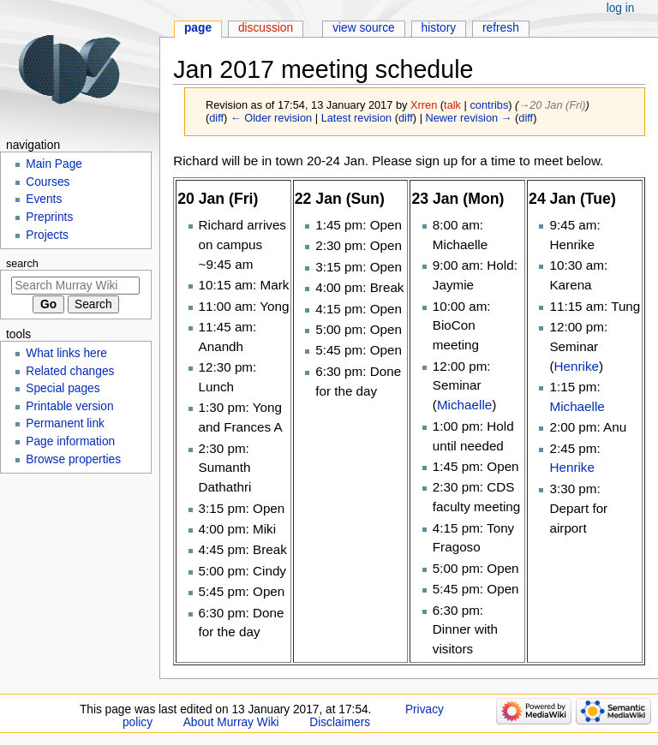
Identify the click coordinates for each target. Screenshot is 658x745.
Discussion (265, 27)
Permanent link (65, 423)
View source (363, 27)
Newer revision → (469, 117)
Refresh (500, 27)
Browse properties (73, 459)
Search (22, 264)
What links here (66, 353)
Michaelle (464, 404)
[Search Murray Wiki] (75, 286)
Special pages (62, 388)
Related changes (70, 371)
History (439, 27)
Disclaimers (339, 722)
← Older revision (271, 117)
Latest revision (356, 117)
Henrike (577, 366)
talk (452, 104)
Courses (47, 182)
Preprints (49, 217)
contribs (489, 104)
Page (198, 27)
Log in (621, 8)
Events (44, 199)
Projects (47, 235)
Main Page (54, 164)
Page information (70, 441)
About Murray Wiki (231, 722)
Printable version (69, 406)
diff (216, 117)
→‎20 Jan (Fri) (551, 104)
